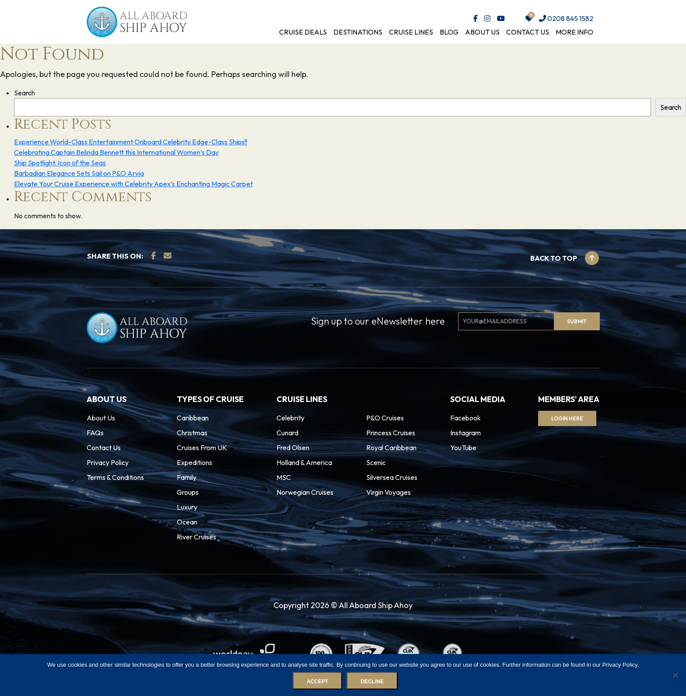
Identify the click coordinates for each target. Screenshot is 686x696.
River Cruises (196, 536)
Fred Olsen (292, 447)
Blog (449, 32)
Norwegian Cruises (304, 492)
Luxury (187, 507)
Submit (577, 321)
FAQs (95, 432)
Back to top (564, 258)
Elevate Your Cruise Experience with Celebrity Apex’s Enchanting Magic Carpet (133, 183)
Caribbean (193, 417)
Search (24, 92)
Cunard (287, 432)
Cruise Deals (303, 32)
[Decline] (675, 675)
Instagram (465, 432)
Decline (372, 682)
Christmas (192, 432)
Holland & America (304, 462)
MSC (283, 477)
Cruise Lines (411, 32)
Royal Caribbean (391, 447)
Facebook (465, 417)
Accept (317, 682)
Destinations (357, 32)
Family (186, 477)
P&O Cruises (385, 417)
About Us (482, 32)
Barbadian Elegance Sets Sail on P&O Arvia (79, 173)
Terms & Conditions (115, 477)
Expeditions (194, 462)
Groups (188, 492)
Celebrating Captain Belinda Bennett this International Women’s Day (116, 152)
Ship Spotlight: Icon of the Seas (60, 162)
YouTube (463, 447)
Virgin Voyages (388, 492)
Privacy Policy (108, 462)
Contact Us (527, 32)
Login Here (567, 418)
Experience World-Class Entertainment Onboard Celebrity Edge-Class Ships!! (130, 141)
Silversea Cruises (391, 477)
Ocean (187, 522)
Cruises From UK (202, 447)
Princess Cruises (390, 432)
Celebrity (290, 417)
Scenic (376, 462)
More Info (574, 32)
